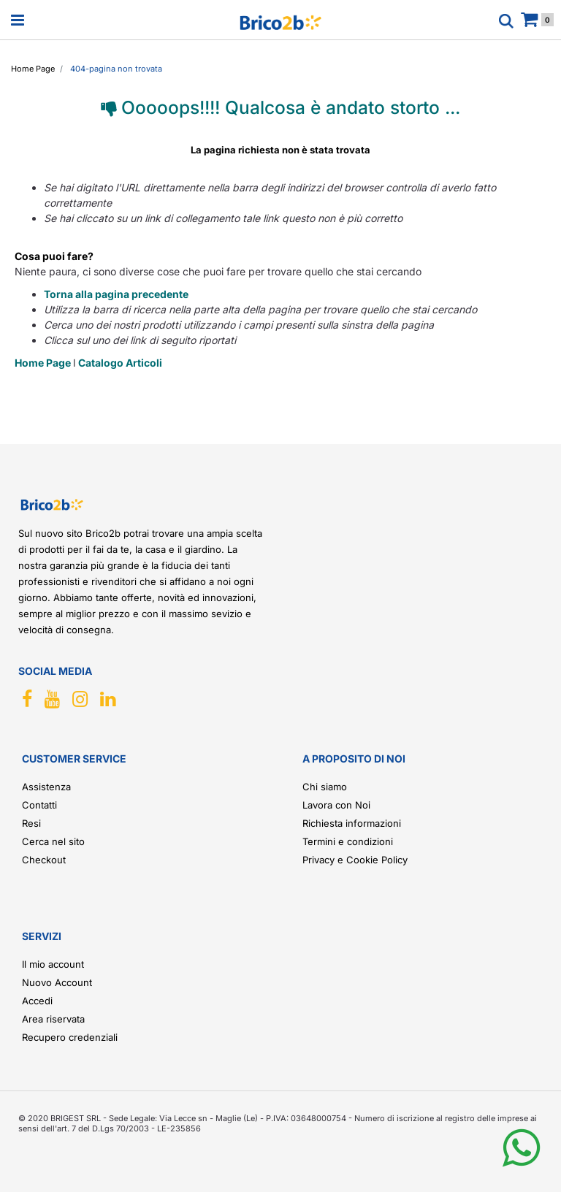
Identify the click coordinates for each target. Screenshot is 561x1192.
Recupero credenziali (70, 1037)
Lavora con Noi (336, 805)
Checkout (44, 860)
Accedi (37, 1000)
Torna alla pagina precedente (116, 294)
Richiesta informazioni (351, 823)
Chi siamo (324, 786)
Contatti (39, 805)
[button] (521, 1159)
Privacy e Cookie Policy (355, 860)
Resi (31, 823)
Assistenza (46, 786)
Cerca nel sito (53, 841)
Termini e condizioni (347, 841)
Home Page (44, 362)
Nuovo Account (57, 982)
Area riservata (53, 1019)
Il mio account (53, 964)
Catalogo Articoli (120, 362)
